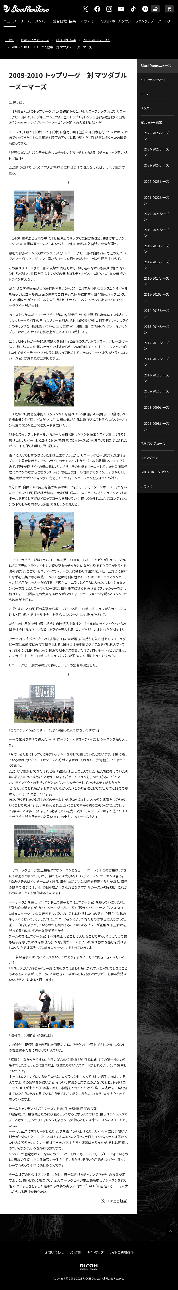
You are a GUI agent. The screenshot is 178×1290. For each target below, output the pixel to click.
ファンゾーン (149, 457)
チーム (26, 21)
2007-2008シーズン (156, 426)
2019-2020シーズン (156, 232)
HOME (9, 40)
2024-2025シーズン (156, 152)
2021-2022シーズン (156, 200)
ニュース (10, 21)
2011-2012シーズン (156, 361)
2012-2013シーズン (156, 345)
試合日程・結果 (64, 21)
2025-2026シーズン (156, 135)
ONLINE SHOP (169, 8)
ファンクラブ (144, 21)
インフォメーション (153, 79)
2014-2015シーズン (156, 313)
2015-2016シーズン (156, 297)
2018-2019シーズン (156, 249)
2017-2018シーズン (156, 265)
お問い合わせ (54, 1252)
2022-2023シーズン (156, 184)
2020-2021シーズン (156, 216)
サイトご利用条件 (121, 1252)
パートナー (166, 21)
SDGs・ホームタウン (116, 21)
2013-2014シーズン (156, 329)
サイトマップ (95, 1252)
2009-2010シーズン (96, 40)
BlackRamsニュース (35, 40)
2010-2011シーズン (156, 378)
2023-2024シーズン (156, 168)
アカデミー (88, 21)
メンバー (41, 21)
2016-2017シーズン (156, 281)
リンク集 (75, 1252)
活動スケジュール (153, 443)
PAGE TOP (170, 1230)
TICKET (155, 8)
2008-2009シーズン (156, 410)
